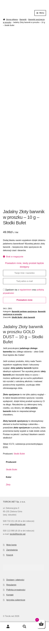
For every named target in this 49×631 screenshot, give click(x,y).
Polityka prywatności (15, 590)
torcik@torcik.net (17, 534)
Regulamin (11, 585)
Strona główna (12, 19)
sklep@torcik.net (17, 524)
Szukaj (24, 626)
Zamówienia (12, 550)
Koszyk (9, 555)
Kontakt (9, 595)
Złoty (8, 485)
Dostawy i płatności (15, 580)
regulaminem (25, 290)
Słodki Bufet (17, 317)
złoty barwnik (29, 317)
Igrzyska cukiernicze (15, 600)
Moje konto (11, 545)
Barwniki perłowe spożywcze (24, 311)
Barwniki (23, 19)
